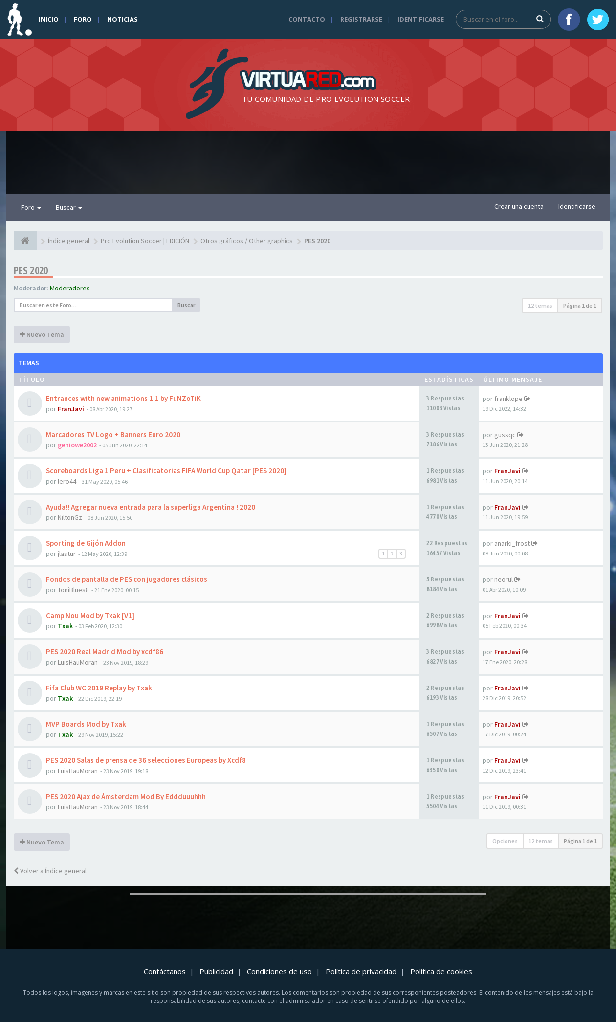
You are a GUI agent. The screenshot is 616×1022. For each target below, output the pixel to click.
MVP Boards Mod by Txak (86, 724)
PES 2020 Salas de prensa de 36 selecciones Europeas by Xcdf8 (146, 760)
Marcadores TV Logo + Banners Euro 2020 (113, 434)
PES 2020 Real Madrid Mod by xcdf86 (104, 651)
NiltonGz (70, 517)
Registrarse (361, 19)
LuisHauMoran (78, 662)
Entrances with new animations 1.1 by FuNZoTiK (123, 398)
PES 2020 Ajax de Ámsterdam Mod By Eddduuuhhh (126, 796)
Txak (65, 626)
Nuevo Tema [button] (42, 334)
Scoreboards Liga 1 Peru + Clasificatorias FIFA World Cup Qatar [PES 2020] (166, 470)
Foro (83, 19)
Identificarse (420, 19)
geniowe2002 (77, 445)
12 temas (540, 305)
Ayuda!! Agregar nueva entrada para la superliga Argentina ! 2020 (150, 506)
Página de (579, 305)
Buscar (69, 207)
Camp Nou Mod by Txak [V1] (90, 615)
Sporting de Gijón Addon (86, 543)
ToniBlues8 (73, 589)
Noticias (122, 19)
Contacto (306, 19)
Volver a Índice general (50, 870)
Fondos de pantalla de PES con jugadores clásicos (126, 579)
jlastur (67, 553)
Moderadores (70, 288)
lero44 (67, 481)
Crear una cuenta (519, 206)
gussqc (505, 434)
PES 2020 (31, 270)
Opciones (505, 840)
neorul (503, 579)
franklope (508, 398)
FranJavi (71, 408)
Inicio (49, 19)
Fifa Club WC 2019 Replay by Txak (99, 687)
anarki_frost (512, 543)
